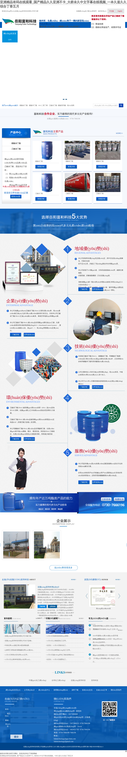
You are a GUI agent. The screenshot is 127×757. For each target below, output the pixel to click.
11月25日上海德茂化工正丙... (57, 641)
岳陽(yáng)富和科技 (78, 680)
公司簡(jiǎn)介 (29, 690)
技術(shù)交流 (86, 34)
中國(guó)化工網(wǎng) (37, 680)
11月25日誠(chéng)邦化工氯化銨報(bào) (60, 655)
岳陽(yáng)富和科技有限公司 (47, 589)
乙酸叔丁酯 (53, 105)
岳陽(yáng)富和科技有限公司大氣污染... (19, 636)
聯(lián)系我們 (91, 11)
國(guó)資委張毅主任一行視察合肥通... (106, 655)
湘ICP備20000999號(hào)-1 (95, 747)
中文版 (111, 11)
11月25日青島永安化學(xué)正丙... (16, 655)
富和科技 (94, 680)
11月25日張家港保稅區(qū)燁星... (58, 636)
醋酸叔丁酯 (24, 105)
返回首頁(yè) (102, 11)
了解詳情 (83, 289)
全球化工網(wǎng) (58, 680)
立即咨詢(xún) (97, 289)
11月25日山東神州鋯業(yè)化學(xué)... (18, 659)
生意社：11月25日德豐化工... (57, 659)
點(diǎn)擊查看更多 (63, 567)
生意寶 (72, 747)
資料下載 (71, 34)
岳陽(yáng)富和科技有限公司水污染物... (19, 641)
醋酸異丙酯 (62, 105)
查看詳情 (40, 167)
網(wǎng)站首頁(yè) (9, 36)
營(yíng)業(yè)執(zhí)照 (103, 608)
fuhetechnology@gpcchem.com (65, 739)
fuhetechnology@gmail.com (63, 741)
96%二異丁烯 (43, 105)
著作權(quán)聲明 (80, 747)
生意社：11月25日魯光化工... (57, 645)
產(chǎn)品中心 (41, 34)
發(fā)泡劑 (70, 105)
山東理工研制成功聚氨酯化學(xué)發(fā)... (19, 650)
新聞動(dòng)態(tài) (56, 36)
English (120, 11)
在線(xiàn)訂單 (102, 34)
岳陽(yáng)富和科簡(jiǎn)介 (48, 587)
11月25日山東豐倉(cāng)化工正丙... (59, 650)
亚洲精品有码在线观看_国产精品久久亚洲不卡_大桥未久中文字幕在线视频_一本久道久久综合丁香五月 (36, 756)
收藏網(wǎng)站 (81, 11)
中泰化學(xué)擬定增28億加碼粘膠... (17, 645)
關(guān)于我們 (25, 34)
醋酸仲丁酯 (33, 105)
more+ (73, 579)
